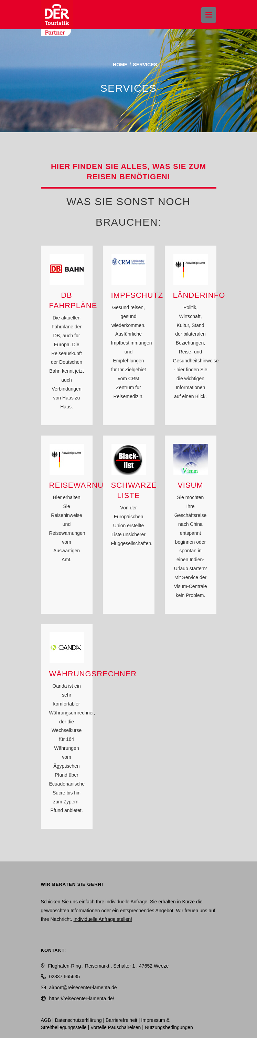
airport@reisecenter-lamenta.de (83, 987)
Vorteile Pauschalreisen (115, 1027)
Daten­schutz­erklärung (78, 1020)
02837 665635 (64, 976)
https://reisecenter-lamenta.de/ (81, 998)
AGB (46, 1020)
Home (120, 64)
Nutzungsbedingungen (169, 1027)
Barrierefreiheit (121, 1020)
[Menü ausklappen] (208, 15)
